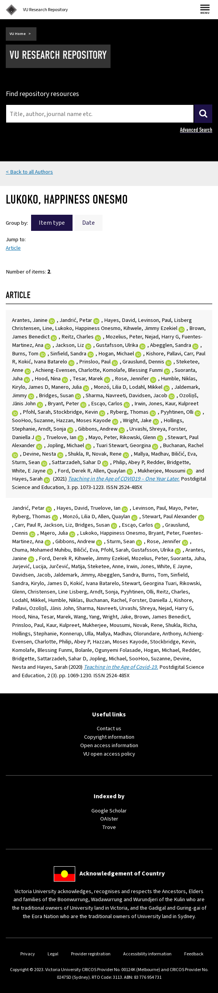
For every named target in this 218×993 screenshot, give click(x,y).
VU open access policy (109, 754)
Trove (109, 827)
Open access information (109, 745)
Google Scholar (109, 811)
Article (13, 248)
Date (88, 223)
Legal (53, 954)
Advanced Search (196, 129)
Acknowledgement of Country (122, 873)
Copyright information (109, 737)
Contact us (109, 728)
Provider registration (91, 954)
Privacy (27, 954)
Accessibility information (147, 954)
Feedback (193, 954)
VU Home (18, 33)
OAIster (109, 819)
